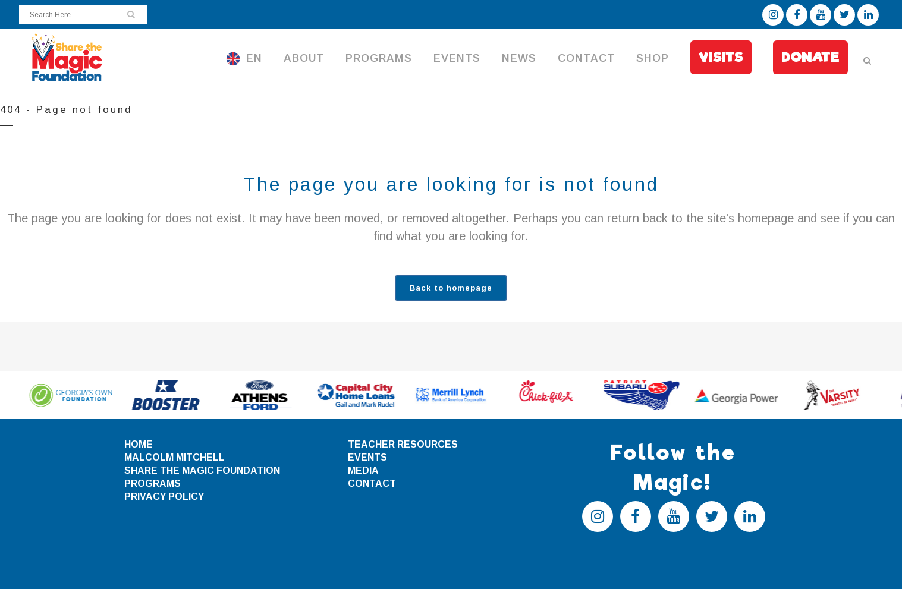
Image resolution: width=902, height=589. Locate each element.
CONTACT (372, 483)
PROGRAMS (152, 483)
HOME (138, 444)
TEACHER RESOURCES (403, 444)
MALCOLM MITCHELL (174, 457)
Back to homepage (451, 288)
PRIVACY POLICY (164, 497)
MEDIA (363, 470)
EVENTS (367, 457)
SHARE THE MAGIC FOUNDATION (202, 470)
